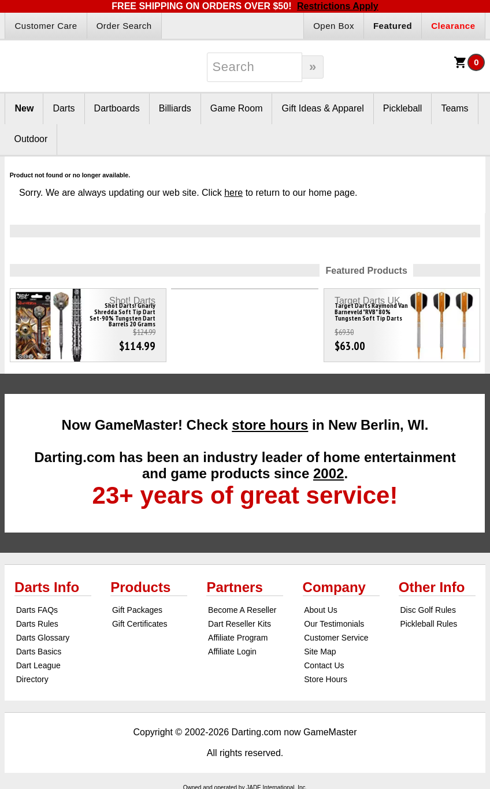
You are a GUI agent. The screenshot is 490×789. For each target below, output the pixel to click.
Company (334, 587)
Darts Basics (39, 651)
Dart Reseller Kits (239, 623)
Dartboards (117, 108)
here (233, 193)
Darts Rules (37, 623)
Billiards (175, 108)
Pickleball (402, 108)
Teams (454, 108)
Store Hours (325, 679)
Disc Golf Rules (427, 610)
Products (140, 587)
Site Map (320, 651)
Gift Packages (137, 610)
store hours (270, 425)
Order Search (124, 26)
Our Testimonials (334, 623)
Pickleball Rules (428, 623)
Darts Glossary (43, 637)
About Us (320, 610)
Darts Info (46, 587)
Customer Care (45, 26)
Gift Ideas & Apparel (322, 108)
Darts (64, 108)
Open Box (333, 26)
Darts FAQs (37, 610)
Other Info (432, 587)
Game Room (236, 108)
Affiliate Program (238, 637)
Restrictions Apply (337, 6)
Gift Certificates (140, 623)
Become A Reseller (242, 610)
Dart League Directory (38, 672)
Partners (234, 587)
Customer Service (336, 637)
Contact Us (324, 665)
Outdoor (30, 139)
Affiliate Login (232, 651)
